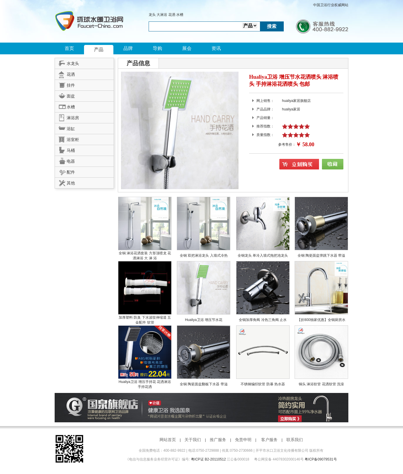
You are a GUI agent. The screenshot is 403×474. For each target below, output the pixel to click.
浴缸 (65, 127)
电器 (65, 160)
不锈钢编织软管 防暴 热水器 (263, 384)
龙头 (152, 15)
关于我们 (192, 439)
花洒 (171, 15)
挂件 (65, 84)
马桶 (65, 149)
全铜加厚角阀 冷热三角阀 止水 (263, 320)
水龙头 (67, 62)
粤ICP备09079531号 (321, 459)
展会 (187, 48)
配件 (65, 171)
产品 (98, 49)
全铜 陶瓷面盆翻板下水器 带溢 (204, 384)
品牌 (128, 48)
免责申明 (243, 439)
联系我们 (294, 439)
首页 (69, 48)
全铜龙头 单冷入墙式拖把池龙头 (263, 255)
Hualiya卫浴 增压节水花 (203, 320)
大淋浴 (162, 15)
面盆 (65, 95)
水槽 (179, 15)
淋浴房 (67, 116)
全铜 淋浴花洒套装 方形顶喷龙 (143, 253)
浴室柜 (67, 138)
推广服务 (218, 439)
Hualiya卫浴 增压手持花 (138, 382)
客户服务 (269, 439)
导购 (157, 48)
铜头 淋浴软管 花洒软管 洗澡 (321, 384)
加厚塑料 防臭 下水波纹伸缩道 (143, 317)
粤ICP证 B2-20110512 (208, 459)
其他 (65, 182)
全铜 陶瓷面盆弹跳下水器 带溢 (321, 255)
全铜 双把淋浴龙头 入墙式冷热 (204, 255)
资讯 (216, 48)
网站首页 (167, 439)
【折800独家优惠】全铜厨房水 (321, 320)
